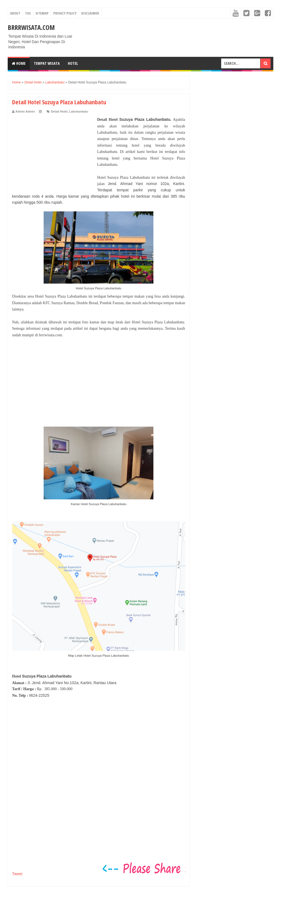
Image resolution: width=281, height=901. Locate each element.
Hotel (73, 63)
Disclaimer (90, 13)
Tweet (17, 874)
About (15, 13)
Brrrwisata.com (31, 27)
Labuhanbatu (78, 111)
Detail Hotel (59, 111)
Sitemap (42, 13)
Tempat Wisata (47, 63)
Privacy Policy (65, 13)
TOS (28, 13)
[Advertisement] (53, 150)
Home (19, 63)
